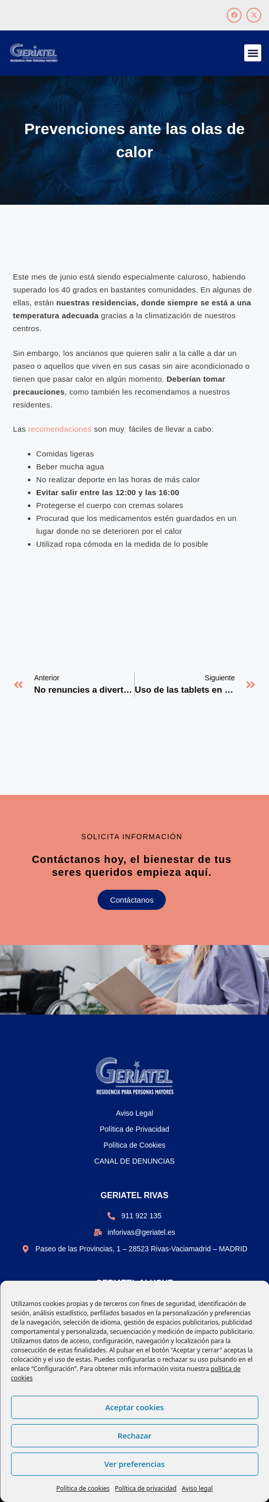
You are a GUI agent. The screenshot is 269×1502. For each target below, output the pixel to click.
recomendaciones (60, 429)
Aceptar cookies (134, 1407)
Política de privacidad (146, 1488)
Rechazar (135, 1435)
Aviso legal (197, 1488)
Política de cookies (82, 1488)
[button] (252, 52)
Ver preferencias (134, 1464)
